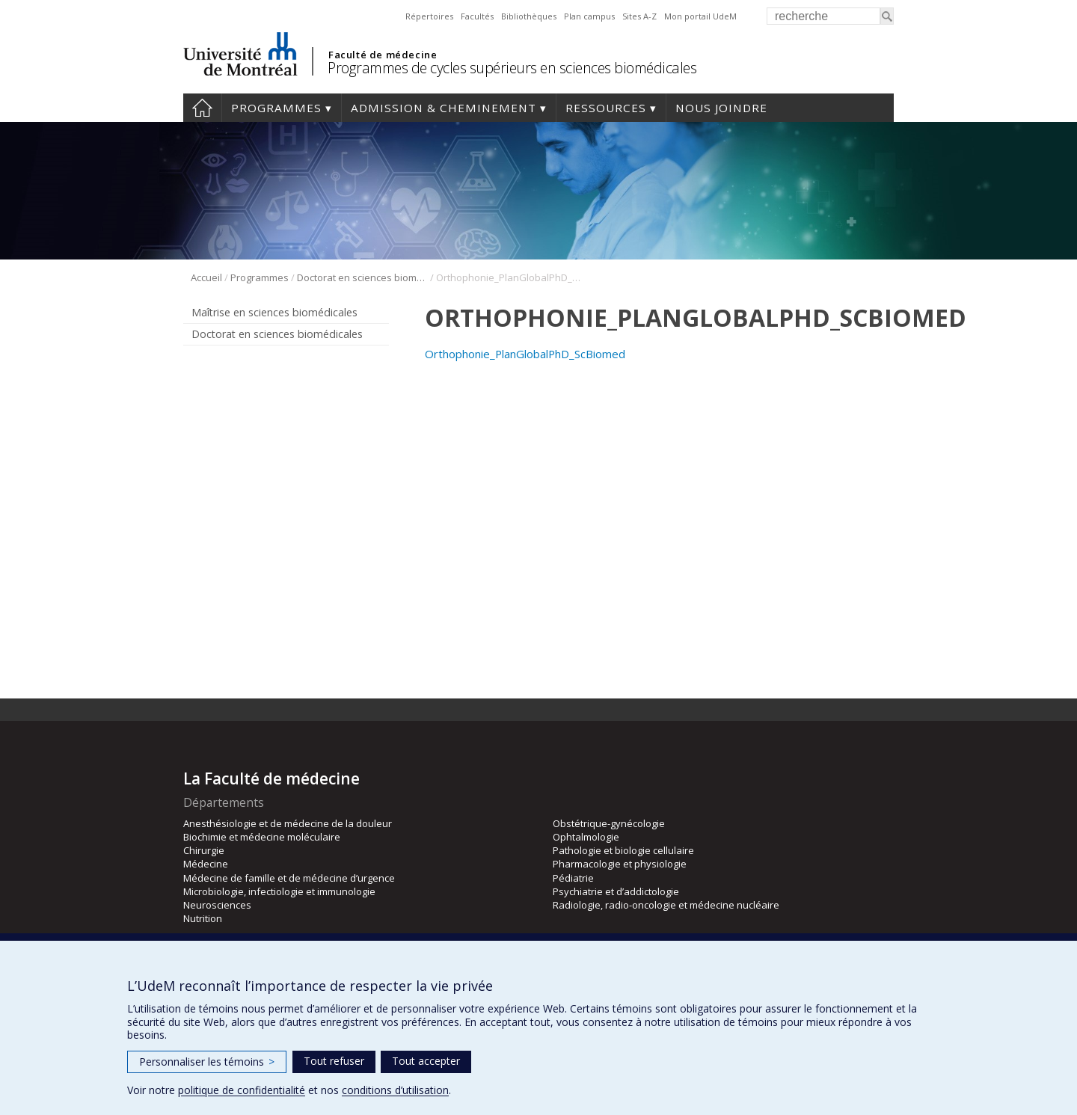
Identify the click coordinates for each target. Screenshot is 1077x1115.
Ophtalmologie (586, 837)
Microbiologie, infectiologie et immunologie (279, 891)
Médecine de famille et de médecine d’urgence (289, 878)
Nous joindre (721, 107)
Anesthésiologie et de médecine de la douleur (287, 823)
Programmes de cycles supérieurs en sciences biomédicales (512, 68)
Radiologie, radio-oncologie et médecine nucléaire (666, 905)
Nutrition (202, 918)
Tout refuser (334, 1061)
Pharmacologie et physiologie (620, 863)
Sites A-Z (639, 16)
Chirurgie (203, 850)
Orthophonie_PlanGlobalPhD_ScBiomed (525, 353)
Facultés (477, 16)
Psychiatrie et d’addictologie (616, 891)
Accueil (202, 107)
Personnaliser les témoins (206, 1061)
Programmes (276, 107)
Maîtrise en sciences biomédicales (274, 312)
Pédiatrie (573, 878)
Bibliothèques (528, 16)
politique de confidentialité (241, 1090)
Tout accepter (426, 1061)
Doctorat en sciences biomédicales (362, 277)
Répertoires (429, 16)
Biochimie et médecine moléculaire (261, 837)
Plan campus (589, 16)
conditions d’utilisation (395, 1090)
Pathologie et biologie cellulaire (623, 850)
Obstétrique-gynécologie (609, 823)
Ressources (605, 107)
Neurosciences (217, 905)
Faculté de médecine (382, 54)
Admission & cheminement (443, 107)
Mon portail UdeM (700, 16)
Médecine (205, 863)
